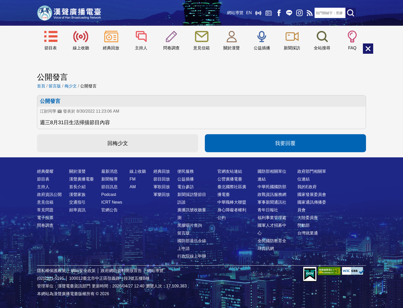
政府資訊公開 (49, 194)
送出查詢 (350, 13)
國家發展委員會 (311, 194)
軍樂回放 (161, 194)
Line (289, 13)
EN (249, 13)
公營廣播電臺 (229, 179)
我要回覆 (285, 143)
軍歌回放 (161, 187)
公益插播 (262, 48)
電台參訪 (185, 187)
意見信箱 (201, 48)
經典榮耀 (45, 171)
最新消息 (109, 171)
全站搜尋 (322, 48)
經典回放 (268, 13)
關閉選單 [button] (368, 48)
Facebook (278, 13)
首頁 (41, 86)
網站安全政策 (83, 270)
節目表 (50, 48)
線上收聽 (258, 13)
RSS (309, 13)
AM (133, 187)
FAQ (352, 48)
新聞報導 (109, 179)
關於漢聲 (231, 48)
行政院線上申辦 (191, 256)
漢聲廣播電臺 (69, 13)
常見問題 (45, 210)
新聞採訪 (292, 48)
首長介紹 (77, 187)
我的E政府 (307, 187)
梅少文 (71, 86)
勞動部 (303, 225)
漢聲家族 (77, 194)
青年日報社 (268, 210)
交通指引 (77, 202)
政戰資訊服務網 (272, 194)
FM (132, 179)
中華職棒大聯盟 (231, 202)
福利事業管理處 (272, 217)
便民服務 (185, 171)
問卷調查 (171, 48)
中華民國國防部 (272, 187)
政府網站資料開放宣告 (121, 270)
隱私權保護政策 (51, 270)
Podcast (108, 194)
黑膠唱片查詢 (189, 225)
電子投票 (45, 217)
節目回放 (161, 179)
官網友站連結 (229, 171)
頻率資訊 (77, 210)
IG (299, 13)
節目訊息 (109, 187)
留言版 (55, 86)
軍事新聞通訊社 (272, 202)
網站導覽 (235, 13)
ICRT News (111, 202)
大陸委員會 (307, 217)
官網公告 (109, 210)
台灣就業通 (307, 233)
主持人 (141, 48)
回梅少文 (117, 143)
